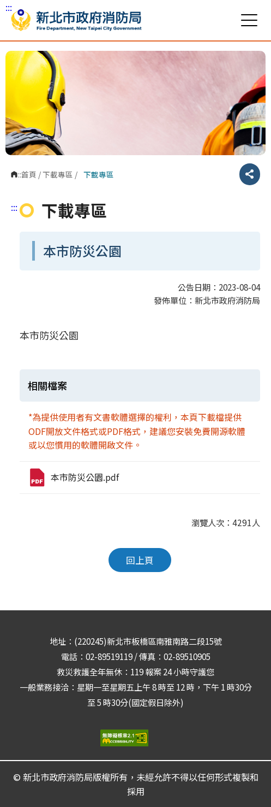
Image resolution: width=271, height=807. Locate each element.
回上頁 (140, 560)
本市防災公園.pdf (73, 477)
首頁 (29, 174)
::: (8, 7)
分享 (249, 174)
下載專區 (58, 174)
